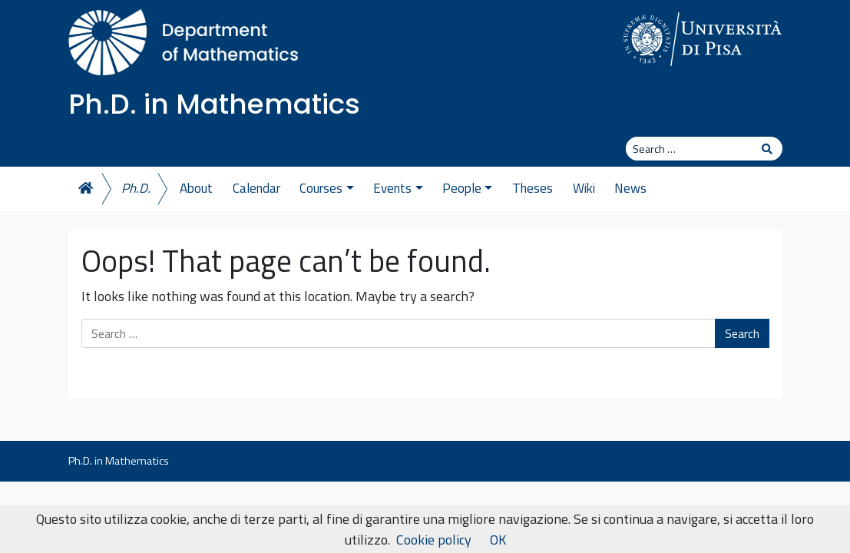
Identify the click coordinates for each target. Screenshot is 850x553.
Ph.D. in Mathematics (214, 104)
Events (397, 188)
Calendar (256, 188)
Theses (532, 188)
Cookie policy (433, 539)
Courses (326, 188)
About (196, 188)
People (467, 188)
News (630, 188)
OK (498, 539)
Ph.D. (135, 188)
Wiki (584, 188)
